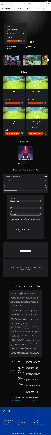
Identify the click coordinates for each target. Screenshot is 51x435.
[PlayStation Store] (7, 7)
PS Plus (15, 3)
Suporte (33, 3)
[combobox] (25, 200)
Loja (29, 3)
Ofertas (32, 7)
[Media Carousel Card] (12, 58)
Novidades (20, 7)
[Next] (48, 58)
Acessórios (20, 3)
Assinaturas (38, 7)
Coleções (27, 7)
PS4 (11, 3)
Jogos (5, 3)
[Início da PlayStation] (2, 3)
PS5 (8, 3)
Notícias (25, 3)
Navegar (45, 7)
